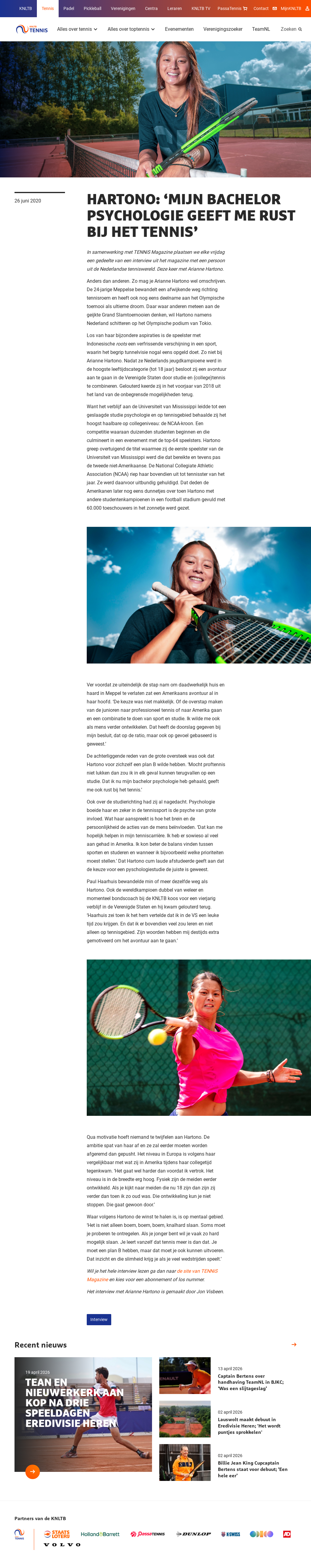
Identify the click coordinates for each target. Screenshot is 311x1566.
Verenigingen (123, 8)
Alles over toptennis (128, 29)
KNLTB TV (201, 8)
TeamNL (261, 29)
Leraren (174, 8)
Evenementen (179, 29)
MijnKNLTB (291, 8)
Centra (151, 8)
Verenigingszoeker (222, 29)
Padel (68, 8)
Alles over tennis (74, 29)
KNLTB (25, 8)
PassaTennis (233, 8)
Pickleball (92, 8)
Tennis (48, 8)
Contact (261, 8)
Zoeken (288, 29)
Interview (99, 1319)
